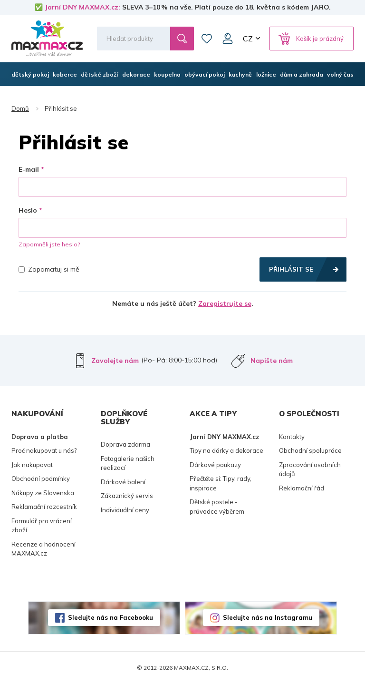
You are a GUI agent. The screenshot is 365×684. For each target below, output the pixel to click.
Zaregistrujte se (224, 303)
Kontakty (292, 436)
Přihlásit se (291, 269)
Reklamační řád (301, 488)
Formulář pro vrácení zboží (41, 525)
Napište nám (271, 360)
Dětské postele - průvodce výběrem (217, 506)
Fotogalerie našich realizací (127, 463)
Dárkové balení (123, 482)
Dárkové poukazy (215, 465)
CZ (248, 38)
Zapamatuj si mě (49, 269)
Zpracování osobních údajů (310, 469)
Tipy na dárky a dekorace (226, 450)
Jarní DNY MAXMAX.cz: (82, 7)
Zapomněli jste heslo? (49, 244)
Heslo (28, 210)
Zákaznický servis (127, 495)
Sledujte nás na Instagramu (267, 617)
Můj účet (228, 38)
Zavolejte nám (115, 360)
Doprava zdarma (125, 444)
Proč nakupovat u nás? (44, 450)
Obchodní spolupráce (310, 450)
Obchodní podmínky (40, 478)
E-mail (29, 169)
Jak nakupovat (32, 465)
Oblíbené (207, 38)
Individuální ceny (125, 510)
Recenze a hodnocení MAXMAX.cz (43, 548)
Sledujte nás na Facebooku (110, 617)
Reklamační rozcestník (44, 506)
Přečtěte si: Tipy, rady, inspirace (220, 483)
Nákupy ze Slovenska (42, 493)
